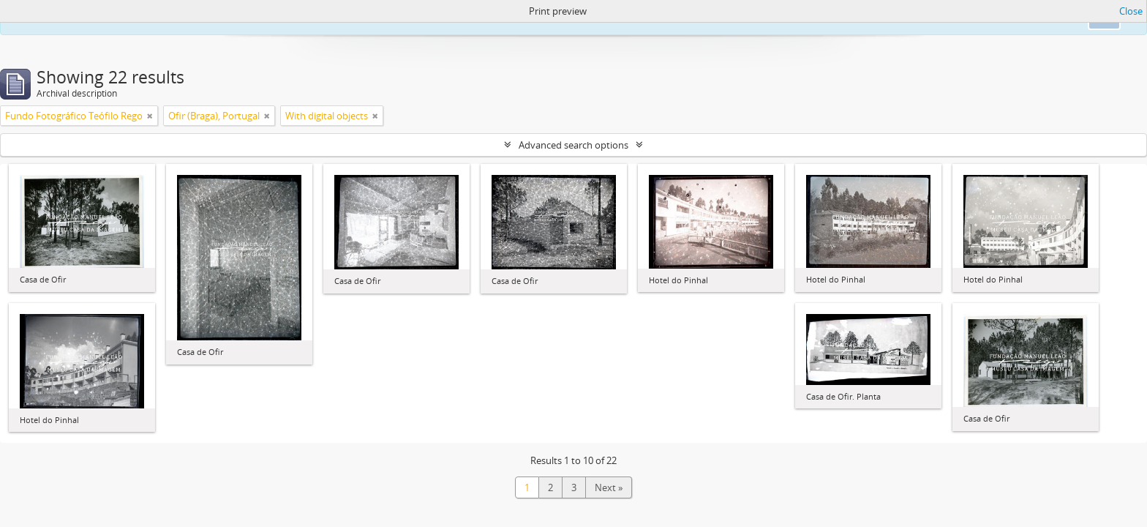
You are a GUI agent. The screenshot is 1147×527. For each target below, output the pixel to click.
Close (1131, 11)
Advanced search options (573, 145)
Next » (609, 487)
